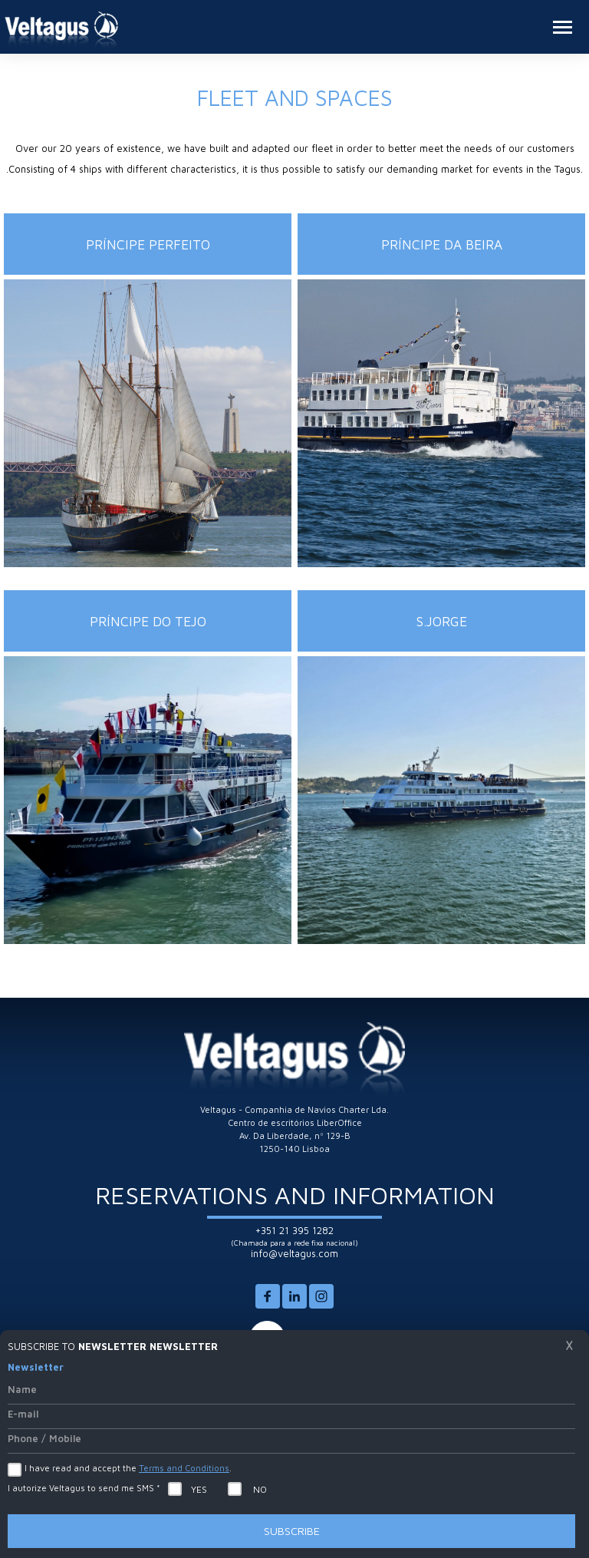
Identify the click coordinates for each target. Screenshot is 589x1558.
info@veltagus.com (294, 1253)
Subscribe (292, 1530)
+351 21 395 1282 (294, 1230)
